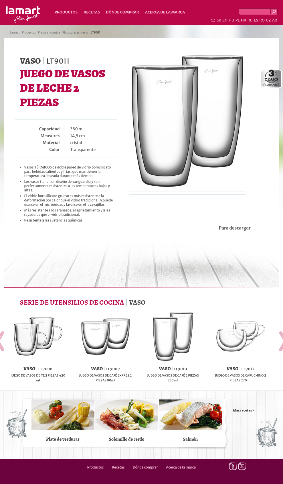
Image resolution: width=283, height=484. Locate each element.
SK (219, 20)
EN (224, 20)
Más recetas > (244, 410)
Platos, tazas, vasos (75, 32)
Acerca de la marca (165, 12)
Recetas (92, 12)
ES (256, 20)
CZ (213, 20)
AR (274, 20)
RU (250, 20)
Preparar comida (49, 32)
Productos (66, 12)
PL (237, 20)
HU (231, 20)
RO (261, 20)
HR (243, 20)
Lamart (23, 14)
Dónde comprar (122, 12)
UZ (268, 20)
